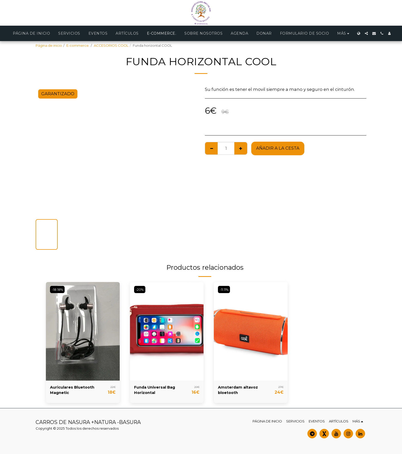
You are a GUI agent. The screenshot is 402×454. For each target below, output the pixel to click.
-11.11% (225, 289)
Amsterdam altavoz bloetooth (240, 391)
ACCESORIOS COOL (111, 45)
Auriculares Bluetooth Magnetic (75, 391)
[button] (366, 33)
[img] (83, 331)
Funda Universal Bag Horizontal (157, 391)
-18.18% (58, 289)
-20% (140, 289)
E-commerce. (77, 45)
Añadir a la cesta (277, 148)
